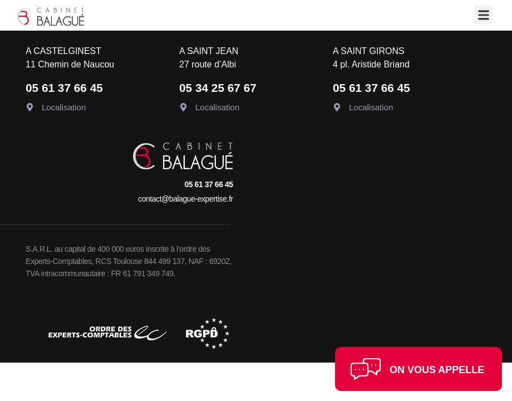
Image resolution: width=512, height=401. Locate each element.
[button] (483, 15)
